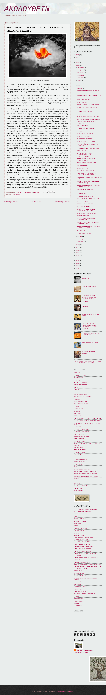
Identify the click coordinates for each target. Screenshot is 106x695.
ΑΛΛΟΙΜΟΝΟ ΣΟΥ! (82, 126)
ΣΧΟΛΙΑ (76, 478)
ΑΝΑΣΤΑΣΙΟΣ (78, 516)
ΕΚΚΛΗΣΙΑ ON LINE (79, 530)
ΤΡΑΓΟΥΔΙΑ (77, 481)
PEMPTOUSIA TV (79, 605)
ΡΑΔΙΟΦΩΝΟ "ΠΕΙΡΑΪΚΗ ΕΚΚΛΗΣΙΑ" (84, 594)
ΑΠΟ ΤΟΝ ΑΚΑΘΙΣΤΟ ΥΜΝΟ (85, 196)
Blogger (71, 691)
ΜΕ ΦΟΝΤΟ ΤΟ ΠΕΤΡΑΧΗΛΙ (82, 436)
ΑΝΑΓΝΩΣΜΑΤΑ (78, 377)
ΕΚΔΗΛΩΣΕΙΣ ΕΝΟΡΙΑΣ (81, 401)
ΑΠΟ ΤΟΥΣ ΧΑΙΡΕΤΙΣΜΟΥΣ (82, 382)
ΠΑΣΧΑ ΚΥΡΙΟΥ (81, 114)
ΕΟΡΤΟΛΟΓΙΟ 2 (78, 408)
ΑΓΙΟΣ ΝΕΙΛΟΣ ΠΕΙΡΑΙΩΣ (81, 514)
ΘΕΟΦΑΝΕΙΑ (77, 416)
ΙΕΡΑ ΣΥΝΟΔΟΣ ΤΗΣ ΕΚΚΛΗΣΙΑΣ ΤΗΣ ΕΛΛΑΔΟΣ (87, 418)
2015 (77, 258)
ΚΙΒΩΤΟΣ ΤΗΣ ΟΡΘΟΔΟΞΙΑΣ (82, 562)
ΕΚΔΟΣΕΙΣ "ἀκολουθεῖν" (80, 528)
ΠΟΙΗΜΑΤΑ (77, 457)
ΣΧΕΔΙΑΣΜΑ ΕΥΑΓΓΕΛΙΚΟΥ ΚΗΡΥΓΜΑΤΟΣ (86, 476)
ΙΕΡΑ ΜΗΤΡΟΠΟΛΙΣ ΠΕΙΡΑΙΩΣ (82, 551)
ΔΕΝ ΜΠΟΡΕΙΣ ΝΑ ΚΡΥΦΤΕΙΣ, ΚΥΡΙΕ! (87, 107)
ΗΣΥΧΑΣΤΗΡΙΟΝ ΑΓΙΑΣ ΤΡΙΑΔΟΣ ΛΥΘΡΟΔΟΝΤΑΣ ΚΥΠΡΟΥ (83, 538)
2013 (77, 263)
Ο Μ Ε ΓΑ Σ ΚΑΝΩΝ (82, 201)
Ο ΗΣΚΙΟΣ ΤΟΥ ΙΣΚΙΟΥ (80, 568)
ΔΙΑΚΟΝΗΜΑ (77, 523)
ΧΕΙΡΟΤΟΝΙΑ (78, 488)
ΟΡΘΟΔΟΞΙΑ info (79, 573)
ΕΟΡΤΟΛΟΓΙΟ (78, 406)
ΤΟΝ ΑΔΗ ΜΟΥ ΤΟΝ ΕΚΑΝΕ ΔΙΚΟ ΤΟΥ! (88, 105)
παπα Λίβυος (77, 584)
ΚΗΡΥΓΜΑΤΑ (77, 427)
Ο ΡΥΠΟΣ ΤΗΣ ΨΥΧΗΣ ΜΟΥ (85, 139)
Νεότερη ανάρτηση (11, 202)
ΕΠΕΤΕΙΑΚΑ (77, 411)
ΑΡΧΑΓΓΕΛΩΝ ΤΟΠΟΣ (80, 518)
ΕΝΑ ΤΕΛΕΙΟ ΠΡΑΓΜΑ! (83, 99)
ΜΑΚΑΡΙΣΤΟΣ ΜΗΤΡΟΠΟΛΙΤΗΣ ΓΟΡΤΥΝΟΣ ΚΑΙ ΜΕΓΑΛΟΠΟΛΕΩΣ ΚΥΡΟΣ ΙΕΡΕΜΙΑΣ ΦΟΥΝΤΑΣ (87, 565)
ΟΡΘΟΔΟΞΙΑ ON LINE (80, 575)
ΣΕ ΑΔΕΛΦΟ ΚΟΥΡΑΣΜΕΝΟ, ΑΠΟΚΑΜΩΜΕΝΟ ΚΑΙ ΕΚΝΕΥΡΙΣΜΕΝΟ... (85, 155)
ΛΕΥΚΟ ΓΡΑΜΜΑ (79, 434)
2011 (77, 268)
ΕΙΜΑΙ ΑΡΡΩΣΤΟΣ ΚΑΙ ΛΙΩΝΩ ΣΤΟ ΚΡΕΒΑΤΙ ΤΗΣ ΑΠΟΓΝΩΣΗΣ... (86, 174)
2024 (77, 60)
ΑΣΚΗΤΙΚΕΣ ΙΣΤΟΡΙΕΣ (80, 385)
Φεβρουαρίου (81, 239)
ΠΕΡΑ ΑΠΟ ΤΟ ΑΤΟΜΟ (80, 591)
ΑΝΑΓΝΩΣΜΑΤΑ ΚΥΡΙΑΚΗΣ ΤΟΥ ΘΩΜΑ (88, 90)
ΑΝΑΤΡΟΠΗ (80, 131)
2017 (77, 255)
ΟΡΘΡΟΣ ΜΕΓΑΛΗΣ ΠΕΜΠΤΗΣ (86, 128)
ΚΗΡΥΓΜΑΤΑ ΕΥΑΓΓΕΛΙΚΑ (81, 431)
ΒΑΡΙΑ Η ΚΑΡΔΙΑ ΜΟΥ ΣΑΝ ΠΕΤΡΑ (87, 163)
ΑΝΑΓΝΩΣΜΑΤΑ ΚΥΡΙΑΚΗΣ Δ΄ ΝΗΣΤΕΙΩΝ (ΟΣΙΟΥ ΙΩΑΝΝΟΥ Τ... (88, 227)
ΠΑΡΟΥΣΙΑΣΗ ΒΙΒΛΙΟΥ (80, 450)
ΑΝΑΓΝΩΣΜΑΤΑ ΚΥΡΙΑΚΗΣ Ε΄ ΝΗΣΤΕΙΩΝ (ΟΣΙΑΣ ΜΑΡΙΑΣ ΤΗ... (88, 186)
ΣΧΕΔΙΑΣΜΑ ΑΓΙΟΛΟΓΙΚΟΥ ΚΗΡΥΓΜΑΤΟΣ (86, 471)
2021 (77, 245)
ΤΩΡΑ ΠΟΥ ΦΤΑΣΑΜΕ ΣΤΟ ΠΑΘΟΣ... (87, 141)
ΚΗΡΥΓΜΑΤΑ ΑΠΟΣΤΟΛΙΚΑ (81, 429)
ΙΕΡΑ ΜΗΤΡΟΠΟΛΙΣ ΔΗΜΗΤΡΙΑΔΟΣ (84, 546)
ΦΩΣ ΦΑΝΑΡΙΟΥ (78, 601)
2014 (77, 260)
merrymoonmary (60, 691)
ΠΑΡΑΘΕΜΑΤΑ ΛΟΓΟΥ (80, 586)
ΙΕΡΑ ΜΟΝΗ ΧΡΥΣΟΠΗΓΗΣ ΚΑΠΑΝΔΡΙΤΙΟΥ (86, 557)
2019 (77, 250)
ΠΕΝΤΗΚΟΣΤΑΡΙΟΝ (79, 452)
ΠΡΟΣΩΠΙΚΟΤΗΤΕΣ (79, 462)
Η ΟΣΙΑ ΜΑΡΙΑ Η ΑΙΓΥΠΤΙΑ (84, 233)
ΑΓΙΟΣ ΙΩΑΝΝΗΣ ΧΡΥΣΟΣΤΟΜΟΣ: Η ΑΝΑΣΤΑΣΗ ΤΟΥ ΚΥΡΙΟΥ (87, 110)
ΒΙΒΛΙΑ (76, 387)
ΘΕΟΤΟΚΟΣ (77, 413)
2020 (77, 247)
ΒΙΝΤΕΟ (76, 389)
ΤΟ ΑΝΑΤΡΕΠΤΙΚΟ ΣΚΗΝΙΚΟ (85, 133)
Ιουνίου (80, 83)
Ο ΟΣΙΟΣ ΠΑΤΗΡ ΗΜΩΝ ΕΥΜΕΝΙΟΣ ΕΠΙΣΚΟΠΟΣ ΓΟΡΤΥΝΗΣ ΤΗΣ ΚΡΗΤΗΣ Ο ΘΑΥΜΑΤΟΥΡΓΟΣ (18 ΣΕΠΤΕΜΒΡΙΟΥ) (90, 298)
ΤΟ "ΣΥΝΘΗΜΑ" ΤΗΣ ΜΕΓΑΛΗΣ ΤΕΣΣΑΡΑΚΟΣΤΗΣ (91, 333)
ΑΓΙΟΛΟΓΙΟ (77, 373)
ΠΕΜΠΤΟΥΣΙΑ (78, 589)
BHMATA (76, 603)
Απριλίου (80, 88)
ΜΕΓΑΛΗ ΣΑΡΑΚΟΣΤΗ (17, 194)
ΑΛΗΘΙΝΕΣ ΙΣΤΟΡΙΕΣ (80, 375)
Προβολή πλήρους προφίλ (81, 652)
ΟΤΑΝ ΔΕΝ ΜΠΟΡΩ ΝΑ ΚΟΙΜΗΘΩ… (88, 305)
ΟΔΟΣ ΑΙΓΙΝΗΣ (78, 571)
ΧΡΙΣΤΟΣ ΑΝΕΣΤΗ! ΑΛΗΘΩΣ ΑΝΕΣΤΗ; (88, 116)
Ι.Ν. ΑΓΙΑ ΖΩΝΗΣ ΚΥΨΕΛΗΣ (82, 544)
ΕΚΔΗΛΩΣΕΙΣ (78, 399)
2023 (77, 62)
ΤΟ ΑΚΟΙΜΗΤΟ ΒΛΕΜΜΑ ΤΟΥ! (85, 204)
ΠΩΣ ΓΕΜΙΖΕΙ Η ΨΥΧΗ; (83, 93)
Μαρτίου (80, 236)
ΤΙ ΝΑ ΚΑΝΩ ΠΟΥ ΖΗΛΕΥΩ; (84, 206)
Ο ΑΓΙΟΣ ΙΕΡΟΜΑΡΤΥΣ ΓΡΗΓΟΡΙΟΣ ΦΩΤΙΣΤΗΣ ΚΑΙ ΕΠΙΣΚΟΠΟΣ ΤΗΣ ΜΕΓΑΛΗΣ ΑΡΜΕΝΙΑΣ (90, 326)
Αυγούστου (81, 77)
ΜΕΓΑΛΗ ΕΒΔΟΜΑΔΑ (80, 439)
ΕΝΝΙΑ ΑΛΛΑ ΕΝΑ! (82, 102)
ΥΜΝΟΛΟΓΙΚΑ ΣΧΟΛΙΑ (80, 485)
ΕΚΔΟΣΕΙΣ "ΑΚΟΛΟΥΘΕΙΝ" (81, 404)
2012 (77, 265)
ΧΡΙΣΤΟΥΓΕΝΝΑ (78, 490)
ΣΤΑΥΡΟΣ (77, 466)
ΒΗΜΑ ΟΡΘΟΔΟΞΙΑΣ (80, 521)
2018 (77, 252)
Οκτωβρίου (81, 72)
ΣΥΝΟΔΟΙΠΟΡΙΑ (78, 598)
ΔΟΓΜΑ (76, 526)
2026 (77, 55)
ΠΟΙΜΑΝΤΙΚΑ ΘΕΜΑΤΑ (80, 459)
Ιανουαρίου (81, 241)
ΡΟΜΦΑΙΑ (77, 596)
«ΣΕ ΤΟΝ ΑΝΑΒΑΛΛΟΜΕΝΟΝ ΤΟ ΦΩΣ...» (88, 119)
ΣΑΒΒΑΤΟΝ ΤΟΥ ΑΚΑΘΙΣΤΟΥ (85, 189)
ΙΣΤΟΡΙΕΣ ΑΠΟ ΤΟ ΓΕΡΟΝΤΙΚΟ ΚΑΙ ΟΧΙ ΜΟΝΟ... (88, 420)
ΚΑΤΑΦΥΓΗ (77, 560)
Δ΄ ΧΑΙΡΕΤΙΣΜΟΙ (81, 230)
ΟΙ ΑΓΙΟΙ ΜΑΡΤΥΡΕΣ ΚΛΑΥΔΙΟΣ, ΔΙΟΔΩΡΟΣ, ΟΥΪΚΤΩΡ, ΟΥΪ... (86, 209)
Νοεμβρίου (81, 70)
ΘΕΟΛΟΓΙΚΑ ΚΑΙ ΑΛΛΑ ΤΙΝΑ (82, 541)
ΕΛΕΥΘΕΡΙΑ (77, 533)
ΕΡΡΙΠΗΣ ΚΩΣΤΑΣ (79, 535)
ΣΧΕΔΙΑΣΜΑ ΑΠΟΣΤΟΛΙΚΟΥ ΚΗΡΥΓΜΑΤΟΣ (86, 474)
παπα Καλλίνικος (78, 582)
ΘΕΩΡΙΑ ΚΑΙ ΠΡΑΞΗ (82, 165)
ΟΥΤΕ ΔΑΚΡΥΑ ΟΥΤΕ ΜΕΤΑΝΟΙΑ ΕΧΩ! (88, 198)
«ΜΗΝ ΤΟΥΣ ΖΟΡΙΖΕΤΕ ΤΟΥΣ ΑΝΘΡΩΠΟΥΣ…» (90, 277)
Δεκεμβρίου (81, 67)
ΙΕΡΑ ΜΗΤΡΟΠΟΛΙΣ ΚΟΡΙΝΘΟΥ (83, 549)
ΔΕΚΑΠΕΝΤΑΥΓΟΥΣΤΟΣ (81, 392)
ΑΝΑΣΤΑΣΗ (77, 380)
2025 (77, 57)
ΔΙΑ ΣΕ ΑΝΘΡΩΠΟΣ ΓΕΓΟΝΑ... (90, 342)
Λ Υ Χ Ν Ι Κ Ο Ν (81, 150)
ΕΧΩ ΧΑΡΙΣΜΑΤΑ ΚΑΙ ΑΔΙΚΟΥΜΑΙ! (86, 213)
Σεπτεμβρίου (81, 75)
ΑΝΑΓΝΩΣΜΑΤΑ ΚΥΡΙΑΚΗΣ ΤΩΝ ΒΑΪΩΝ (88, 148)
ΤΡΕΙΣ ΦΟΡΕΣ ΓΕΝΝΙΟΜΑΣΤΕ (85, 170)
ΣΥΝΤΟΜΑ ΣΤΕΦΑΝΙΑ (83, 216)
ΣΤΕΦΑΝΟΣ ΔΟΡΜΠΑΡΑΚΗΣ (82, 469)
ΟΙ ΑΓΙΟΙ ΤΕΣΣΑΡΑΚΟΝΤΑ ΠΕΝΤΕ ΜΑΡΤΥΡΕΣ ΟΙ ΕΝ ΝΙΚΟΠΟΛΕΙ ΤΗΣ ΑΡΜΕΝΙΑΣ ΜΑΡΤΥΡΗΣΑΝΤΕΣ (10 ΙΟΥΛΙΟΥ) (87, 362)
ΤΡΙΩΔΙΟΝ (77, 483)
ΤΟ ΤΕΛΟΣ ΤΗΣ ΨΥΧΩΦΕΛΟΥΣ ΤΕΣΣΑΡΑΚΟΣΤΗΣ (86, 159)
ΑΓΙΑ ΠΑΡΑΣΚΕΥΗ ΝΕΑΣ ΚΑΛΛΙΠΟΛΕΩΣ (85, 509)
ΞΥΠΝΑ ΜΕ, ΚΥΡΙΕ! (82, 168)
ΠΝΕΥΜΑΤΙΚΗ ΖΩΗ (79, 454)
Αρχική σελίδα (36, 202)
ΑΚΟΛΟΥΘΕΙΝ (27, 9)
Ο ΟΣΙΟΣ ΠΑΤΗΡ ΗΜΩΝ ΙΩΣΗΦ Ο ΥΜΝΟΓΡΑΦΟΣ (86, 219)
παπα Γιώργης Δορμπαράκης (84, 650)
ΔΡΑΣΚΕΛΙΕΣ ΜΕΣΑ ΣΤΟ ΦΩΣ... (83, 396)
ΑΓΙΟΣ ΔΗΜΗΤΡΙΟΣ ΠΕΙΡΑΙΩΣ (82, 511)
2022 (77, 65)
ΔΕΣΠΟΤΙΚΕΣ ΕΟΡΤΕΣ (80, 394)
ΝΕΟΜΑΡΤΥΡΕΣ (78, 447)
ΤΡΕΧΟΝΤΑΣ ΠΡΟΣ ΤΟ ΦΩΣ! (90, 286)
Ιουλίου (80, 80)
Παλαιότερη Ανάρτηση (62, 202)
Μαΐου (79, 85)
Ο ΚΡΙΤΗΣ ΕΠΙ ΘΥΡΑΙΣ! (83, 136)
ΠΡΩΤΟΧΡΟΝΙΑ (78, 464)
